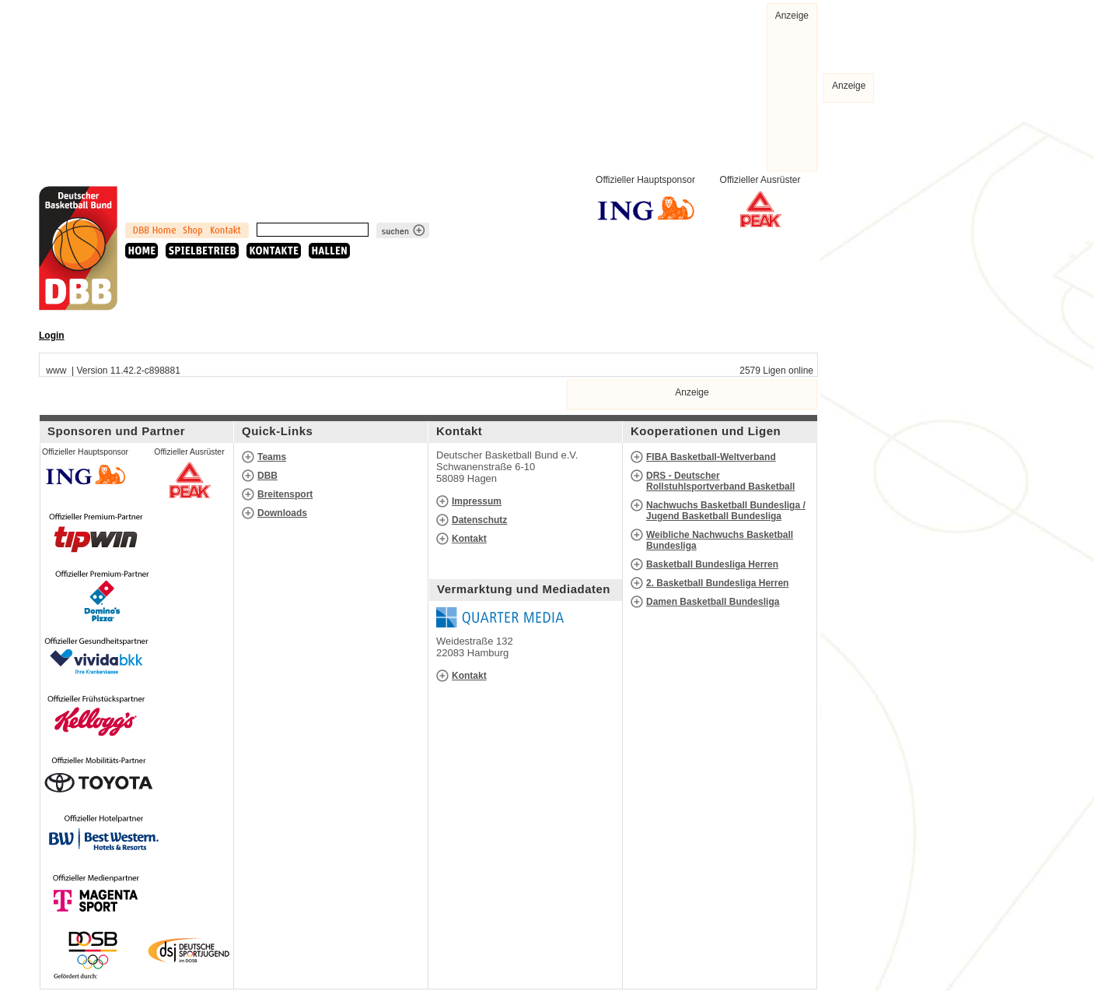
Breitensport (285, 494)
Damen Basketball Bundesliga (712, 601)
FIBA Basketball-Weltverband (711, 457)
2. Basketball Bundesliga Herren (717, 583)
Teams (271, 457)
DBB (267, 475)
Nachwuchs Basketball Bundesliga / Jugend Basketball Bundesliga (726, 511)
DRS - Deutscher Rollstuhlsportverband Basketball (720, 481)
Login (52, 335)
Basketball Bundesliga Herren (712, 564)
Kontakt (469, 538)
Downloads (282, 513)
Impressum (477, 501)
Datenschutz (479, 520)
